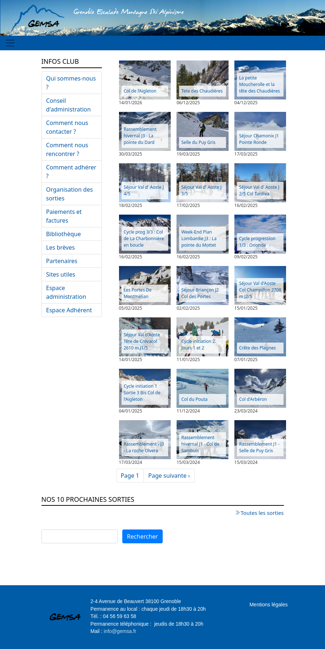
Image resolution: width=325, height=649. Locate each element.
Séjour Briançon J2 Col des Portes (200, 293)
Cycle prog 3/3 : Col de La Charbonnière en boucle (144, 238)
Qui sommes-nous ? (71, 82)
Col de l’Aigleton (140, 91)
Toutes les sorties (262, 512)
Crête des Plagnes (257, 348)
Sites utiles (60, 274)
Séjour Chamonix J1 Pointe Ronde (259, 139)
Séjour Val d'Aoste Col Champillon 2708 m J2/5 (260, 290)
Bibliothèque (63, 234)
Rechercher (142, 536)
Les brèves (60, 247)
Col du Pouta (194, 399)
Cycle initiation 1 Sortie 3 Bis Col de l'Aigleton (142, 392)
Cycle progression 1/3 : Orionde (257, 241)
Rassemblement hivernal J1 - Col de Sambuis (200, 444)
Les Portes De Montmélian (138, 293)
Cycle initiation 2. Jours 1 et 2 (198, 344)
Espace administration (66, 292)
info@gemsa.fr (120, 631)
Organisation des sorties (69, 193)
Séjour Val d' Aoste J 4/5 (144, 190)
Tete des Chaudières (201, 91)
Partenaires (62, 261)
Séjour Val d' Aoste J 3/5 (201, 190)
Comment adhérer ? (71, 171)
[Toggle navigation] (10, 43)
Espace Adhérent (69, 310)
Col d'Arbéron (253, 399)
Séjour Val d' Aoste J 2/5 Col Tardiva (259, 190)
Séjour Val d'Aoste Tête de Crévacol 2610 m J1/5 (142, 341)
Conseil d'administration (68, 105)
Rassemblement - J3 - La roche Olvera (144, 447)
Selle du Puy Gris (198, 142)
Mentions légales (268, 604)
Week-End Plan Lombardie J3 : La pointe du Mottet (199, 238)
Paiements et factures (64, 216)
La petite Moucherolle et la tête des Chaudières (259, 84)
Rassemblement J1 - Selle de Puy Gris (259, 447)
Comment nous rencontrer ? (67, 149)
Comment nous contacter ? (67, 127)
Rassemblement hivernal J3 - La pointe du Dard (140, 135)
